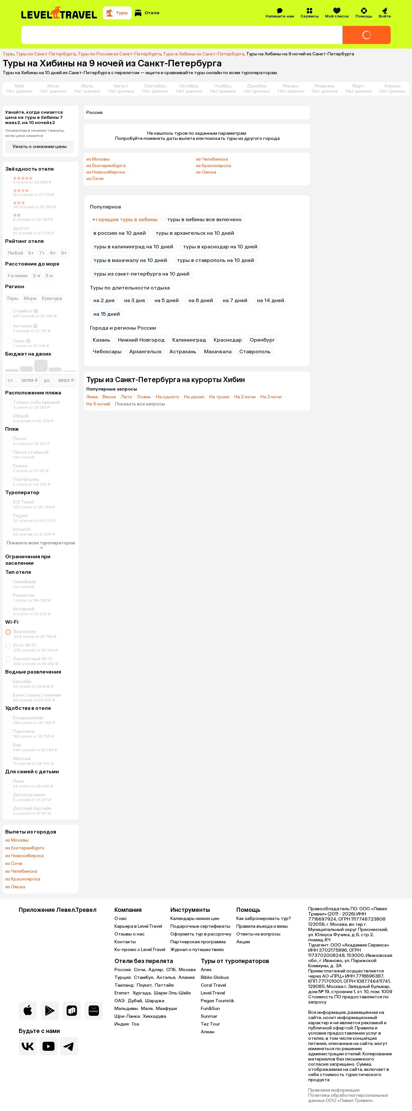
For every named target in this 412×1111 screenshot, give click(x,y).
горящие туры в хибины (126, 219)
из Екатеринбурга (24, 848)
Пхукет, (145, 985)
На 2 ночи (244, 397)
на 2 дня (103, 300)
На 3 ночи (271, 397)
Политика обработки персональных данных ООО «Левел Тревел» (348, 1098)
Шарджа (154, 1000)
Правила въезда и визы (262, 926)
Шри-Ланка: (128, 1016)
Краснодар (228, 340)
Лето (126, 397)
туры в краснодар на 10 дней (220, 247)
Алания (187, 977)
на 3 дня (134, 300)
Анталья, (167, 977)
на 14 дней (270, 300)
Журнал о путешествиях (197, 949)
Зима (92, 397)
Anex (206, 969)
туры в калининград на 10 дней (133, 247)
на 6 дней (201, 300)
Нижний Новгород (141, 340)
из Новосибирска (24, 855)
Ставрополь (255, 351)
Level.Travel (213, 993)
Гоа (135, 1024)
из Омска (15, 887)
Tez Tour (210, 1024)
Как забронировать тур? (263, 918)
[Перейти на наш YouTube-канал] (48, 1046)
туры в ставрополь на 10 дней (215, 260)
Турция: (123, 977)
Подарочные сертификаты (200, 926)
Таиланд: (125, 985)
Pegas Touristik (217, 1000)
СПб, (172, 969)
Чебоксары (107, 351)
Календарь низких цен (194, 918)
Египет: (122, 993)
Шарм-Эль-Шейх (172, 993)
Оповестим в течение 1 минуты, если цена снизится (35, 133)
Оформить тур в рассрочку (200, 934)
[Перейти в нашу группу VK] (28, 1046)
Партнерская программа (198, 942)
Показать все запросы (140, 404)
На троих (219, 397)
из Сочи (13, 863)
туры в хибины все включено (204, 219)
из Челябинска (21, 871)
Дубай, (136, 1000)
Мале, (148, 1008)
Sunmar (209, 1016)
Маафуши (166, 1008)
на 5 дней (167, 300)
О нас (120, 918)
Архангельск (145, 351)
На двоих (194, 397)
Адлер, (156, 969)
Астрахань (182, 351)
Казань (101, 340)
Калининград (189, 340)
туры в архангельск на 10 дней (195, 233)
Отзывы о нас (129, 934)
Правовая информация (334, 1090)
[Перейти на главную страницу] (59, 13)
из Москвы (16, 840)
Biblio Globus (215, 977)
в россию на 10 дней (119, 233)
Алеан (207, 1032)
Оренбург (262, 340)
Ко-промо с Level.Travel (139, 949)
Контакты (125, 942)
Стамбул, (144, 977)
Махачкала (218, 351)
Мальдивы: (127, 1008)
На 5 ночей (98, 404)
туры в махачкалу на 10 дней (130, 260)
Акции (243, 942)
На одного (167, 397)
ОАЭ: (120, 1000)
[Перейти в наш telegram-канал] (69, 1046)
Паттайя (164, 985)
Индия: (122, 1024)
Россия (94, 112)
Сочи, (140, 969)
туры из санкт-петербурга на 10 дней (141, 274)
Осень (144, 397)
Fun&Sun (210, 1008)
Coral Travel (213, 985)
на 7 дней (235, 300)
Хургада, (143, 993)
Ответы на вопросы (258, 934)
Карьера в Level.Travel (138, 926)
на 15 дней (106, 314)
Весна (109, 397)
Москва (187, 969)
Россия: (123, 969)
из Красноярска (22, 879)
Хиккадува (154, 1016)
